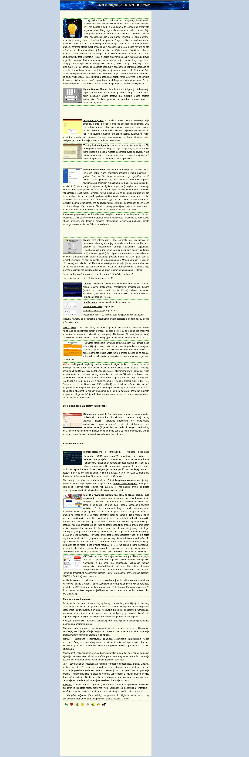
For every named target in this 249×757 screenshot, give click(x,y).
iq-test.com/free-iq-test (126, 483)
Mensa (95, 250)
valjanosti (130, 206)
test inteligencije (96, 240)
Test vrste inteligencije (94, 343)
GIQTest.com (90, 556)
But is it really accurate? (100, 278)
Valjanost (67, 684)
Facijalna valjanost (77, 695)
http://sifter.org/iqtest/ (122, 274)
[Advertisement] (106, 14)
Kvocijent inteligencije (73, 620)
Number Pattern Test (93, 310)
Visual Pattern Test (92, 306)
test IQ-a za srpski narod (128, 495)
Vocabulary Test (91, 314)
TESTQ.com (69, 327)
